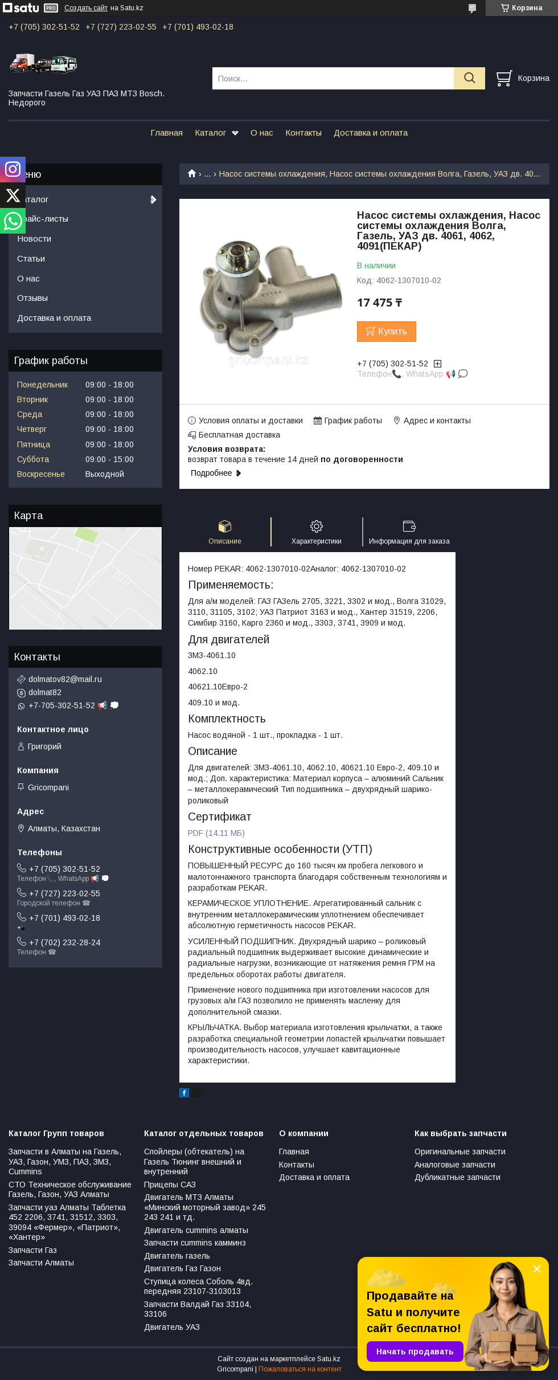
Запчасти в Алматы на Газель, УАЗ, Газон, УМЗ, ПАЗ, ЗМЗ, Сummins (65, 1161)
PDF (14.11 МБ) (216, 833)
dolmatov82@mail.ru (65, 679)
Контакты (303, 132)
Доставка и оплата (371, 132)
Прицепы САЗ (170, 1184)
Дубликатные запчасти (457, 1177)
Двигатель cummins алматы (196, 1230)
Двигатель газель (177, 1255)
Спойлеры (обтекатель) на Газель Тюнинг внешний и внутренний (194, 1161)
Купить (392, 331)
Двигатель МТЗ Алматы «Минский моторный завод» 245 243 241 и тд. (205, 1207)
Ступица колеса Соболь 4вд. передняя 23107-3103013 (198, 1286)
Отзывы (32, 298)
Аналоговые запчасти (455, 1164)
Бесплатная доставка (239, 434)
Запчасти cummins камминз (195, 1242)
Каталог (210, 132)
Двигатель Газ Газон (182, 1268)
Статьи (31, 258)
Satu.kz (328, 1359)
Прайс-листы (42, 218)
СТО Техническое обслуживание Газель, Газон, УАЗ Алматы (70, 1189)
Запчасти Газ (33, 1250)
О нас (262, 132)
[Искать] (469, 78)
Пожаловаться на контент (300, 1369)
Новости (34, 238)
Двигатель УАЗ (172, 1327)
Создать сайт (86, 8)
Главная (166, 132)
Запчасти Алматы (41, 1262)
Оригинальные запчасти (460, 1151)
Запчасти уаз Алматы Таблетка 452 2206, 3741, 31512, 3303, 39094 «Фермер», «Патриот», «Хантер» (67, 1222)
